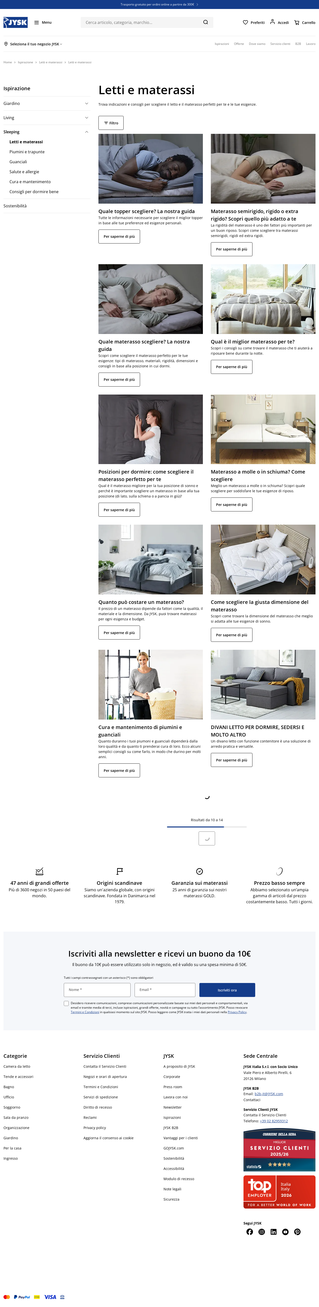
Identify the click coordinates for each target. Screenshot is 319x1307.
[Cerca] (205, 22)
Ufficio (8, 1097)
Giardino (11, 103)
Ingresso (10, 1158)
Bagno (8, 1086)
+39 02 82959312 (274, 1121)
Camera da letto (16, 1066)
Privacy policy (94, 1127)
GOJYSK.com (173, 1148)
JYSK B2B (170, 1127)
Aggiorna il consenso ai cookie (108, 1138)
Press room (172, 1086)
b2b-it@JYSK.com (269, 1093)
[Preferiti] (253, 22)
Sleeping (11, 132)
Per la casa (12, 1148)
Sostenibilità (15, 206)
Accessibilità (173, 1168)
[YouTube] (285, 1232)
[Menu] (43, 22)
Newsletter (172, 1107)
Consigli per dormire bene (34, 191)
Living (8, 117)
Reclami (90, 1117)
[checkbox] (66, 1003)
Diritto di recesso (97, 1107)
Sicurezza (171, 1199)
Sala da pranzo (15, 1117)
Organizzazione (16, 1127)
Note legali (172, 1189)
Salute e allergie (24, 171)
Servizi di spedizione (100, 1097)
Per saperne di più (119, 236)
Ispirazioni (172, 1117)
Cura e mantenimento (30, 181)
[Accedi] (279, 22)
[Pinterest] (297, 1232)
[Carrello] (305, 22)
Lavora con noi (175, 1097)
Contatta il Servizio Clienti (104, 1066)
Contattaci (251, 1099)
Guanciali (18, 161)
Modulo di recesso (178, 1178)
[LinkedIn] (273, 1232)
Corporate (171, 1076)
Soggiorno (11, 1107)
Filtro (111, 123)
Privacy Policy (237, 1012)
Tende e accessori (18, 1076)
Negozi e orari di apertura (105, 1076)
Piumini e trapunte (27, 152)
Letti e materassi (26, 142)
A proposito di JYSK (179, 1066)
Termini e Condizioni (85, 1012)
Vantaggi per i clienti (180, 1138)
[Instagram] (261, 1232)
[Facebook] (249, 1232)
